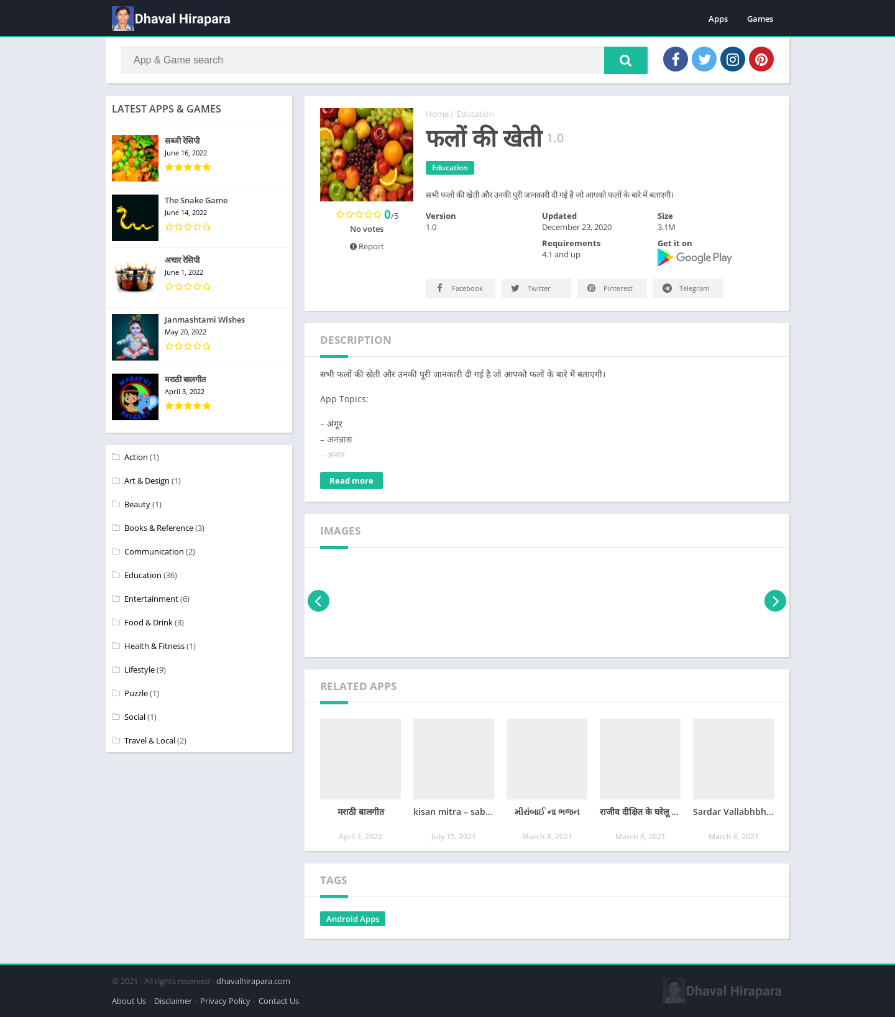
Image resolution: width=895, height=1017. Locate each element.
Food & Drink (148, 622)
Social (134, 716)
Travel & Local (149, 740)
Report (367, 246)
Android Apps (352, 918)
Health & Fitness (154, 645)
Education (475, 113)
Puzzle (136, 693)
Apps (718, 18)
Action (136, 456)
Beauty (137, 504)
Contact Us (279, 1000)
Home (437, 113)
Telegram (685, 288)
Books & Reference (158, 527)
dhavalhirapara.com (253, 981)
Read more (351, 480)
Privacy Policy (225, 1000)
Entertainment (151, 598)
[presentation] (319, 601)
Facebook (458, 288)
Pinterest (609, 288)
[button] (626, 60)
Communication (154, 551)
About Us (129, 1000)
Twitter (530, 288)
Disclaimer (173, 1000)
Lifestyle (139, 669)
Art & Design (147, 480)
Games (760, 18)
